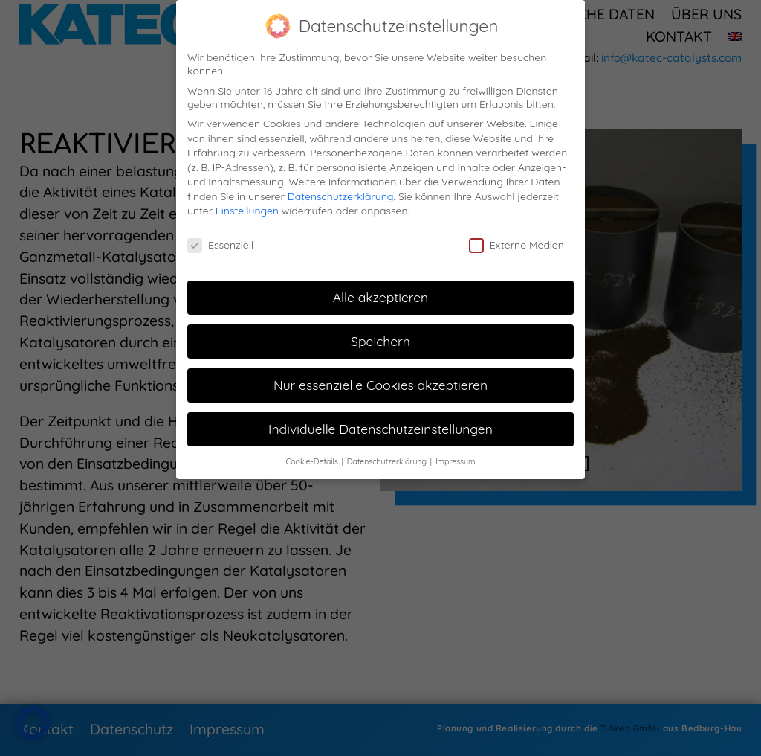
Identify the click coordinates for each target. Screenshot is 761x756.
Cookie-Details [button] (312, 459)
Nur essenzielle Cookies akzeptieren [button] (380, 382)
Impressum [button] (455, 459)
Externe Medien (516, 243)
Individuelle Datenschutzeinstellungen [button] (380, 426)
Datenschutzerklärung (341, 194)
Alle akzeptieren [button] (380, 294)
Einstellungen (247, 209)
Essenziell (220, 243)
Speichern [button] (380, 338)
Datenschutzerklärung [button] (388, 459)
